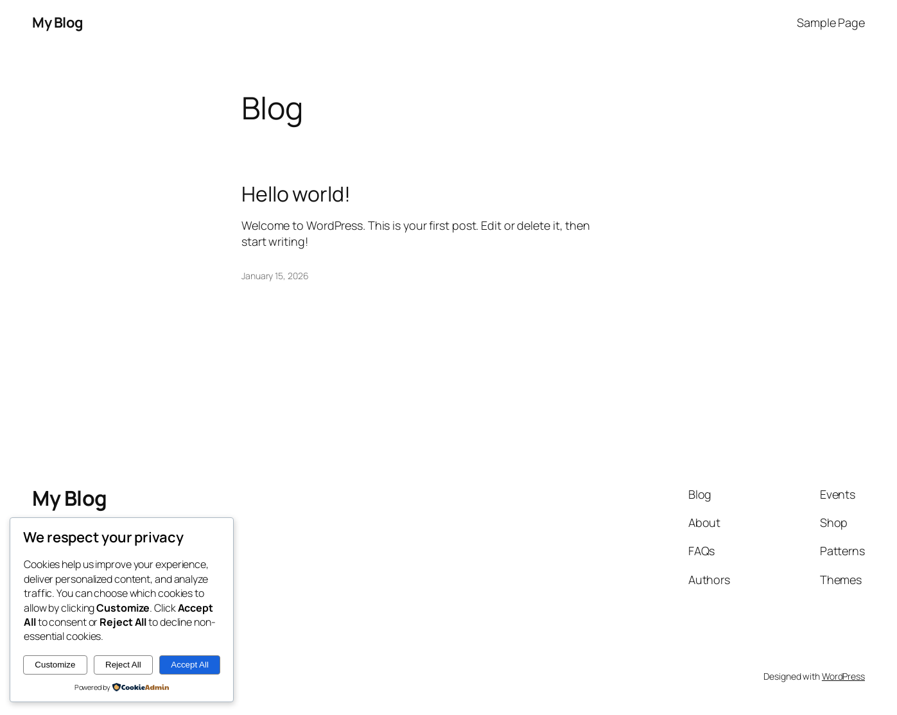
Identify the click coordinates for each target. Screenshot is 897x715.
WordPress (843, 676)
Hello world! (296, 193)
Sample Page (831, 22)
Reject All (123, 664)
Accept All (190, 664)
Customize (55, 664)
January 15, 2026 (274, 276)
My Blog (57, 22)
